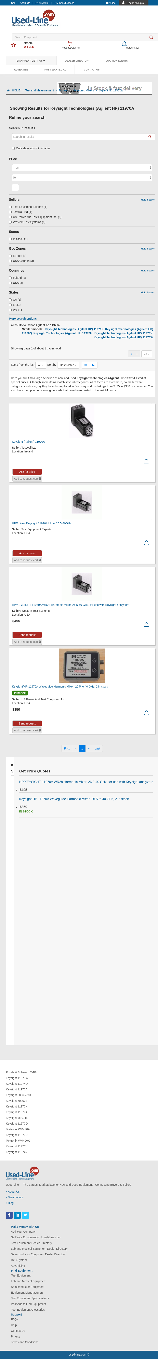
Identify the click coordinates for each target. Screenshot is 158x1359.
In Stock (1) (18, 239)
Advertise (21, 69)
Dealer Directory (77, 60)
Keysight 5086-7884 (18, 1095)
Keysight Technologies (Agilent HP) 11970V (123, 333)
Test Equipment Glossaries (28, 1309)
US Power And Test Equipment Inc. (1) (35, 217)
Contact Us (92, 69)
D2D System (41, 3)
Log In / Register (136, 3)
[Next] (88, 748)
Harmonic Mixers (85, 90)
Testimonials (15, 1197)
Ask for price (27, 471)
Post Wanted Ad (55, 69)
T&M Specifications (63, 3)
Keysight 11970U (17, 1135)
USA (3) (16, 282)
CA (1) (15, 299)
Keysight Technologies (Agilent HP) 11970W (123, 337)
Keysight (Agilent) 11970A (28, 441)
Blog (10, 1203)
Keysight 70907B (16, 1100)
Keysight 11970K (16, 1106)
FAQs (14, 1319)
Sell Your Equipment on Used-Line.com (36, 1237)
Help (14, 1325)
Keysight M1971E (17, 1117)
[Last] (97, 748)
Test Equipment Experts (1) (28, 206)
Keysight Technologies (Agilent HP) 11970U (63, 333)
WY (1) (15, 309)
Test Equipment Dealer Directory (31, 1243)
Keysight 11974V (16, 1152)
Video (111, 3)
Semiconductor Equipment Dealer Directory (38, 1254)
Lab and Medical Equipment (28, 1281)
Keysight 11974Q (17, 1083)
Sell (13, 3)
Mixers (65, 90)
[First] (66, 748)
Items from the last (22, 364)
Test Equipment (21, 1275)
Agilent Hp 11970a (112, 90)
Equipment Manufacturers (27, 1292)
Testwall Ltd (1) (20, 212)
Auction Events (117, 60)
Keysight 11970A (16, 1089)
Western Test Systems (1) (27, 222)
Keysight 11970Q (17, 1123)
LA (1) (15, 304)
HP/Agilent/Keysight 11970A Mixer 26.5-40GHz (41, 523)
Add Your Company (23, 1231)
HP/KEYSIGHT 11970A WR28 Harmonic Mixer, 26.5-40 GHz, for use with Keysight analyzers (70, 604)
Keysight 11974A (16, 1112)
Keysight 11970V (16, 1146)
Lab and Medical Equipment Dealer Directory (39, 1248)
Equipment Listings (30, 60)
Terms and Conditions (24, 1342)
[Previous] (75, 748)
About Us (25, 3)
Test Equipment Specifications (30, 1298)
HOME (17, 90)
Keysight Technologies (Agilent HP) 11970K (74, 329)
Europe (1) (17, 255)
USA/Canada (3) (21, 260)
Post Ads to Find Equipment (28, 1304)
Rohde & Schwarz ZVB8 (21, 1072)
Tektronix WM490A (18, 1129)
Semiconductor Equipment (27, 1287)
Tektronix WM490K (18, 1140)
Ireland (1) (17, 277)
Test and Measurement (41, 90)
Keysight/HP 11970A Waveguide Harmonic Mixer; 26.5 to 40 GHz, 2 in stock (60, 686)
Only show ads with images (31, 148)
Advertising (18, 1265)
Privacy (15, 1336)
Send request (27, 635)
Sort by (51, 364)
